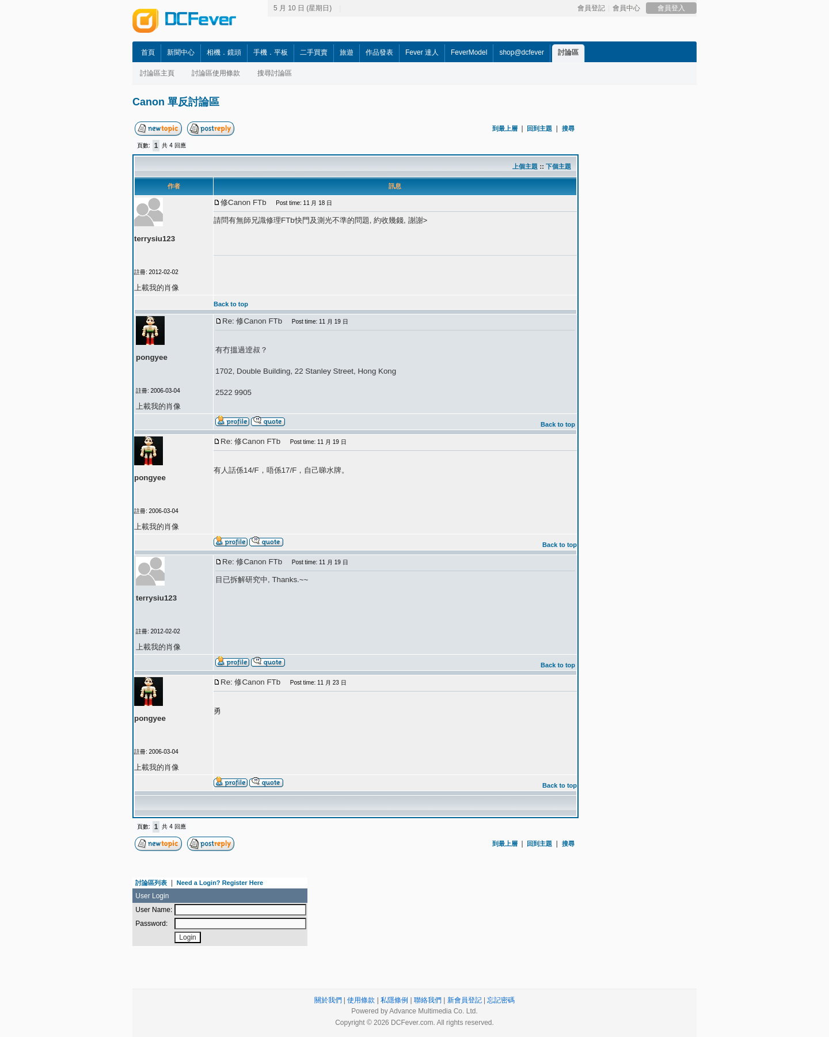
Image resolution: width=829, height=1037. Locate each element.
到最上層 (505, 128)
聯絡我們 (428, 1000)
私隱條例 (394, 1000)
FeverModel (469, 52)
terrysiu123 (154, 238)
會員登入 (671, 8)
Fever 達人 (422, 52)
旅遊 (346, 52)
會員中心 (626, 8)
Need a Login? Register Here (220, 882)
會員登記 (591, 8)
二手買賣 (314, 52)
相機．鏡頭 (224, 52)
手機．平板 (270, 52)
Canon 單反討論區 (175, 102)
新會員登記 (464, 1000)
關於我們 (328, 1000)
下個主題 (558, 166)
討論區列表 (151, 882)
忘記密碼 (501, 1000)
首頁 (148, 52)
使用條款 (361, 1000)
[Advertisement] (685, 292)
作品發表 (379, 52)
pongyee (152, 357)
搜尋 (568, 128)
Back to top (231, 304)
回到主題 (539, 128)
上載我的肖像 (156, 287)
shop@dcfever (521, 52)
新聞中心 (181, 52)
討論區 (568, 52)
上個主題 (525, 166)
